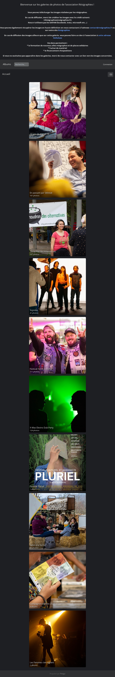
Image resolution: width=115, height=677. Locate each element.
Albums (7, 64)
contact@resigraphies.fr (101, 27)
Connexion (107, 64)
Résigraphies (64, 30)
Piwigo (62, 673)
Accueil (6, 74)
